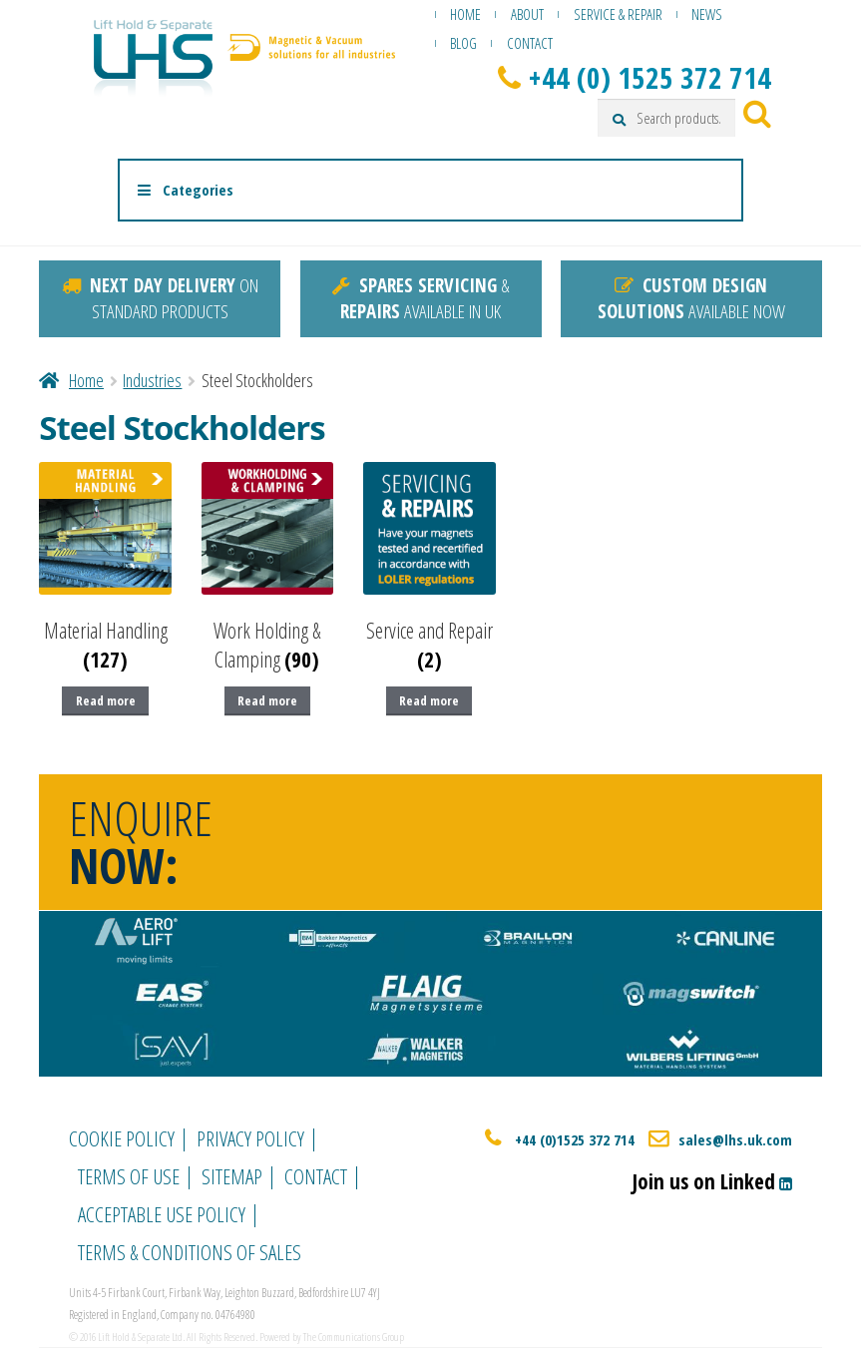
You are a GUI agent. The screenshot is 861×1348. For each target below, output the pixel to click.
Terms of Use (129, 1176)
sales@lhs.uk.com (735, 1139)
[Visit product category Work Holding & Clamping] (268, 568)
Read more (106, 700)
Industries (152, 380)
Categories (184, 190)
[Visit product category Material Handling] (105, 568)
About (527, 14)
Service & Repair (618, 14)
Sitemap (232, 1176)
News (706, 14)
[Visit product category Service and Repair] (429, 568)
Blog (463, 43)
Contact (530, 43)
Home (465, 14)
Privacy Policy (250, 1138)
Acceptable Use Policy (161, 1214)
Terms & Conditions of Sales (189, 1252)
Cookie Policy (122, 1138)
